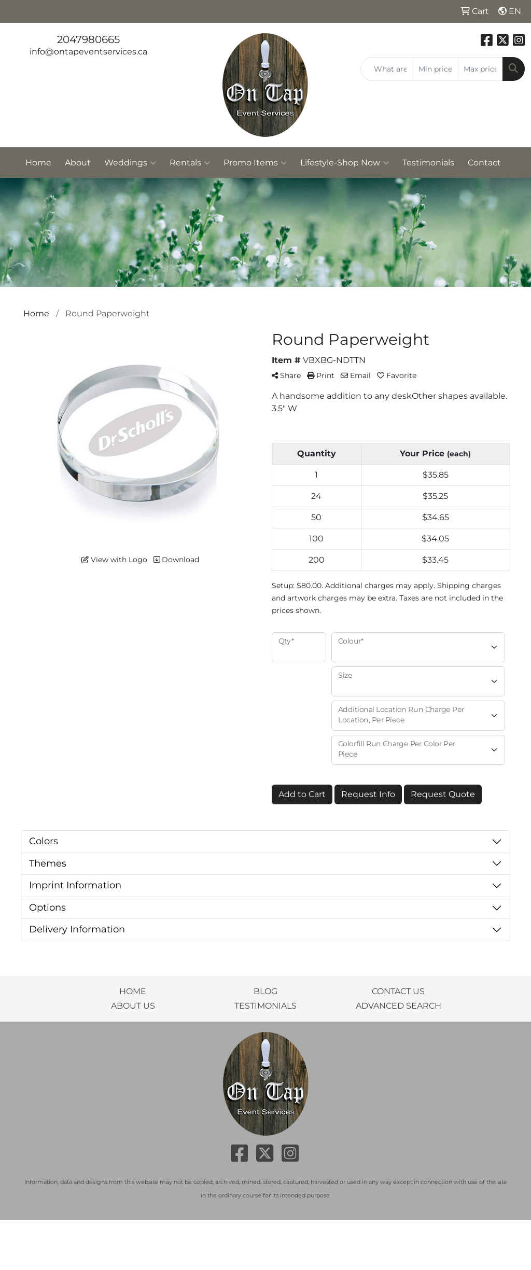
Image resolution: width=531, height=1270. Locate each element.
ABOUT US (133, 1006)
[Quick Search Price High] (480, 69)
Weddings (130, 163)
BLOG (265, 991)
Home (38, 163)
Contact (484, 163)
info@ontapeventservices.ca (88, 52)
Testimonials (428, 163)
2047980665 (88, 39)
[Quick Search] (386, 69)
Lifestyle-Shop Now (344, 163)
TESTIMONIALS (265, 1006)
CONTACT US (398, 991)
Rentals (190, 163)
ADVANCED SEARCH (398, 1006)
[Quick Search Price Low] (435, 69)
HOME (132, 991)
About (78, 163)
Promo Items (255, 163)
